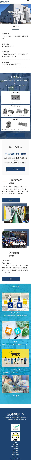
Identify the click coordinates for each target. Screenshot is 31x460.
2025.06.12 (5, 62)
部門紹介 (15, 448)
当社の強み (15, 444)
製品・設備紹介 (15, 446)
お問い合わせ (15, 454)
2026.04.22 (5, 34)
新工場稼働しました (8, 46)
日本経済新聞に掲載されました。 (12, 64)
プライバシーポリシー (15, 459)
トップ (15, 442)
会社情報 (15, 450)
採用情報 (15, 452)
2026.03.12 (5, 52)
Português (15, 457)
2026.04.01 (5, 44)
